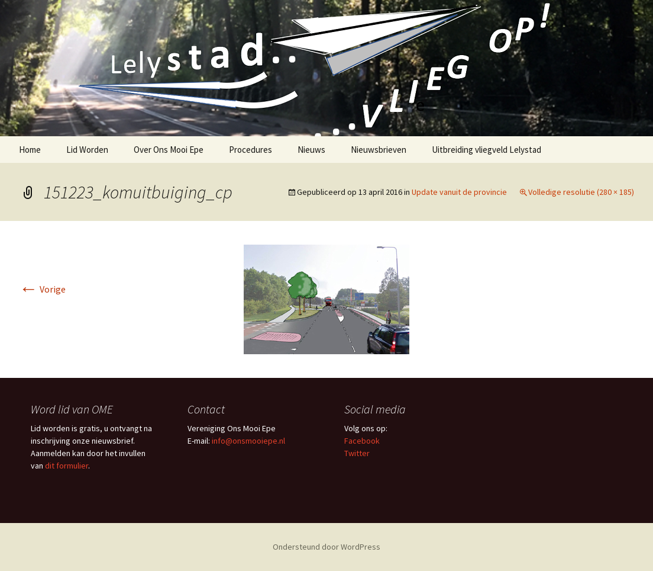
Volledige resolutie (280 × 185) (581, 192)
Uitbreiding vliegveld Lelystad (486, 149)
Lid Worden (87, 149)
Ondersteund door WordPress (326, 546)
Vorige (42, 289)
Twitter (357, 453)
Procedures (250, 149)
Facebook (362, 440)
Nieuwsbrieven (378, 149)
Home (30, 149)
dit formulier (66, 465)
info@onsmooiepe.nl (248, 440)
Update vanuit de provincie (459, 192)
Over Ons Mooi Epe (168, 149)
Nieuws (311, 149)
